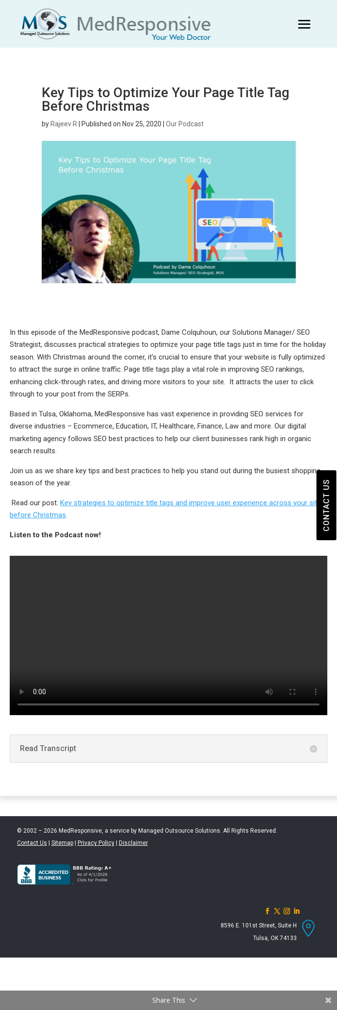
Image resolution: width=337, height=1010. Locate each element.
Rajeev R (63, 124)
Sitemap (62, 842)
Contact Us (32, 842)
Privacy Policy (96, 842)
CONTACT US (326, 505)
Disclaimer (133, 842)
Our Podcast (185, 124)
